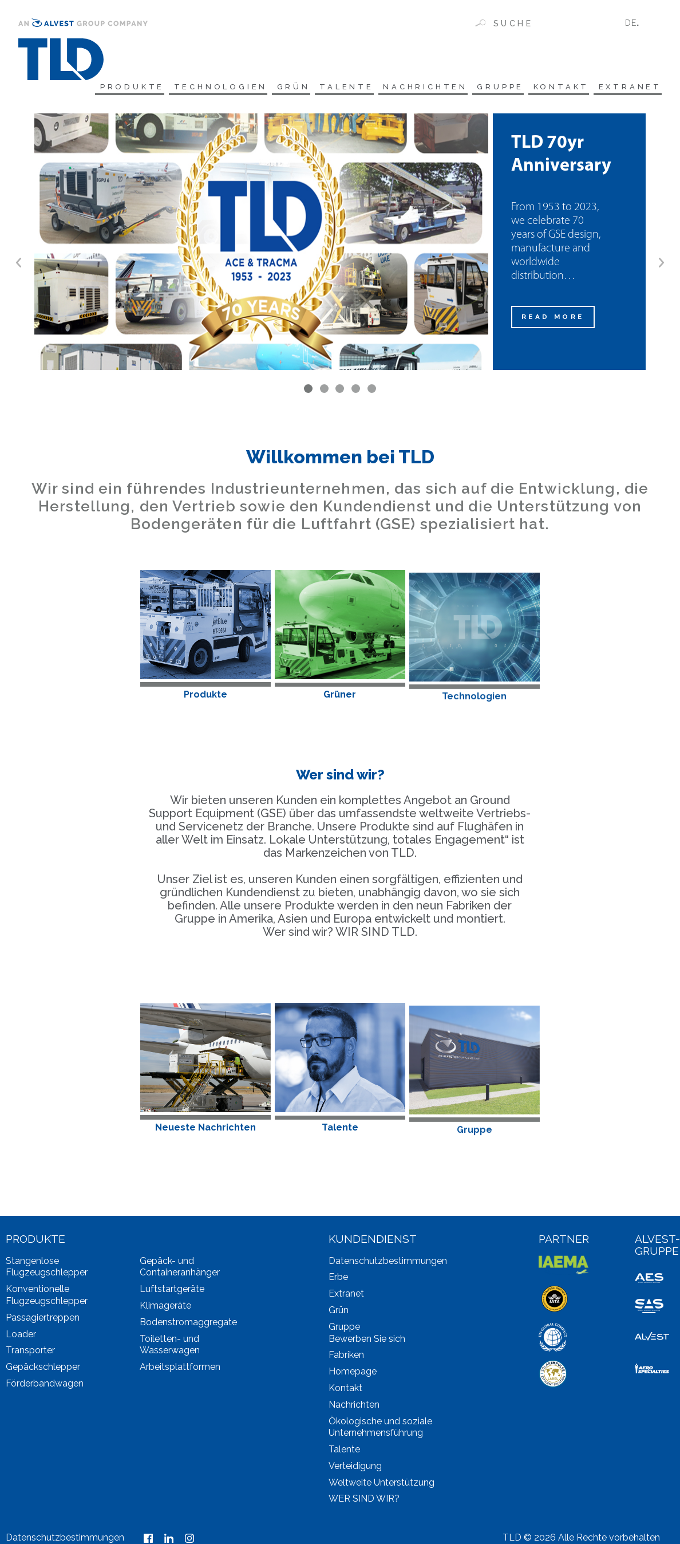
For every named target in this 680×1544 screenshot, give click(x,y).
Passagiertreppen (43, 1319)
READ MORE (554, 320)
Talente (332, 87)
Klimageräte (165, 1307)
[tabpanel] (340, 244)
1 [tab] (308, 392)
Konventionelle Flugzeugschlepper (47, 1297)
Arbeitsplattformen (180, 1369)
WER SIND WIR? (364, 1501)
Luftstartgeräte (172, 1291)
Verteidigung (355, 1468)
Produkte (108, 87)
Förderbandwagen (45, 1385)
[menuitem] (639, 22)
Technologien (201, 87)
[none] (639, 22)
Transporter (30, 1352)
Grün (277, 87)
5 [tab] (371, 392)
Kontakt (558, 87)
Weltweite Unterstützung (381, 1484)
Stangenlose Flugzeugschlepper (47, 1269)
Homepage (353, 1373)
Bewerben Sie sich (367, 1341)
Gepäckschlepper (43, 1369)
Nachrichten (414, 87)
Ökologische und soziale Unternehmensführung (380, 1429)
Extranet (630, 87)
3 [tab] (339, 392)
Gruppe (493, 87)
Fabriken (346, 1357)
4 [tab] (355, 392)
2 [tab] (324, 392)
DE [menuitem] (630, 22)
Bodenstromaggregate (188, 1324)
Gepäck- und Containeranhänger (180, 1269)
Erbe (338, 1279)
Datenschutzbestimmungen (388, 1263)
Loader (21, 1336)
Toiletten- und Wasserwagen (170, 1347)
